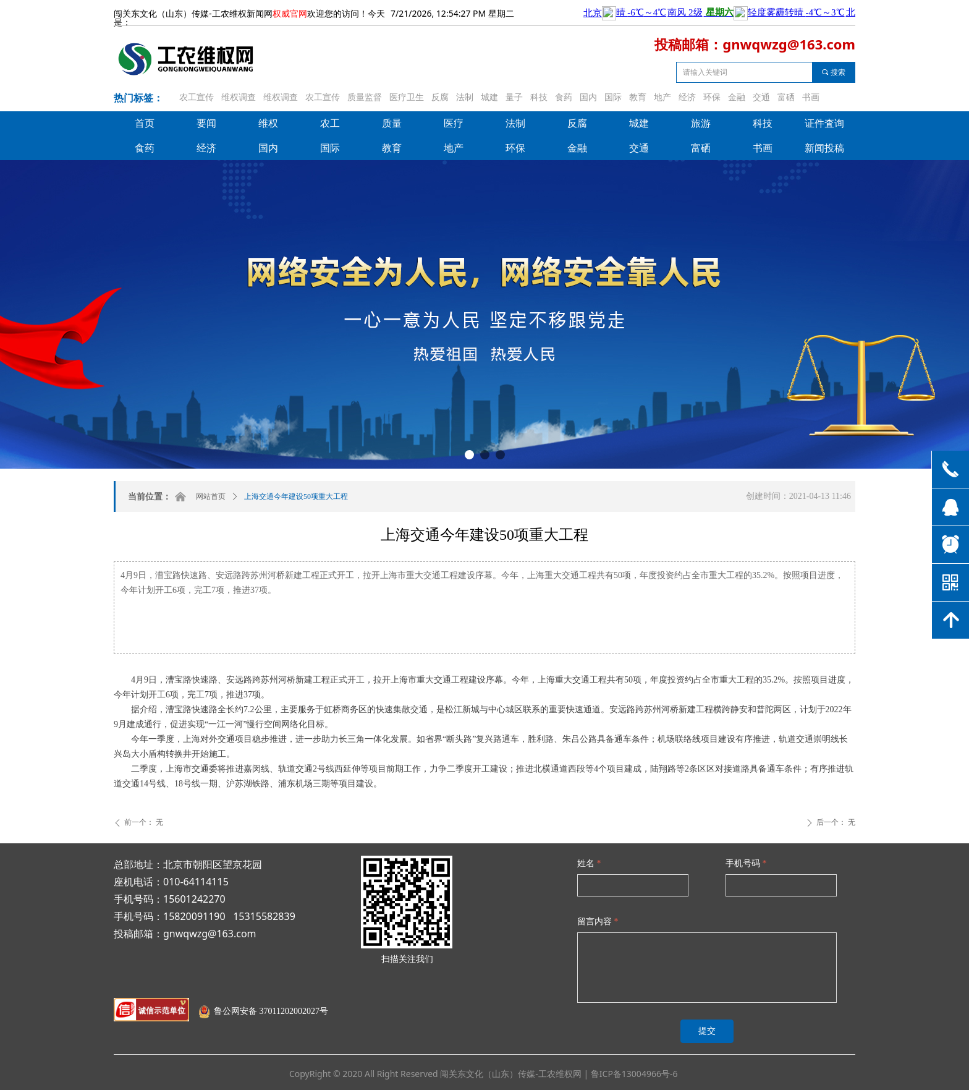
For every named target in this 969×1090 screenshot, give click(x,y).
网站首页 (211, 496)
